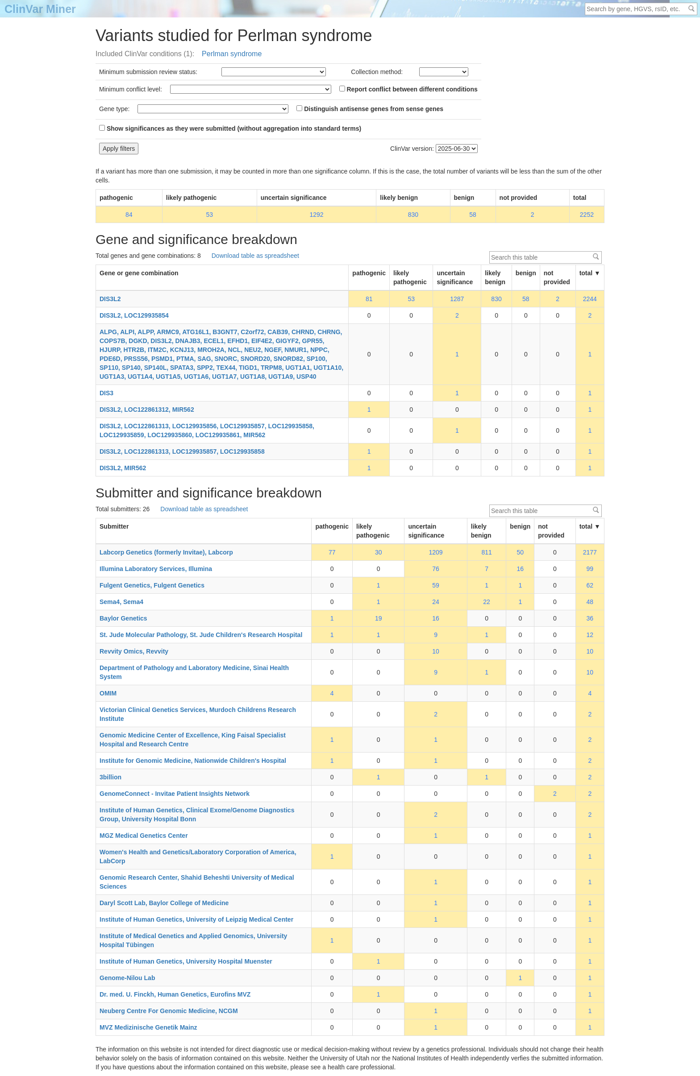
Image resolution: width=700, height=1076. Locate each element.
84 (129, 214)
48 (590, 601)
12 (590, 634)
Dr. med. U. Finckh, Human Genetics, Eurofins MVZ (175, 994)
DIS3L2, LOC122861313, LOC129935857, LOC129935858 (182, 451)
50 (520, 552)
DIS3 (106, 393)
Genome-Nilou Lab (127, 977)
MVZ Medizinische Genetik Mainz (148, 1027)
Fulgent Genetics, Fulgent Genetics (152, 585)
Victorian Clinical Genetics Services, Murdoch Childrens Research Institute (198, 714)
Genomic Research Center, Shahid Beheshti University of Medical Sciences (197, 882)
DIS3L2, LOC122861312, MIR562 (147, 409)
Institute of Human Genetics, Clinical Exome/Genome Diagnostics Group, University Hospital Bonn (197, 815)
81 (369, 298)
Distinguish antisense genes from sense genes (369, 108)
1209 (436, 552)
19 (378, 618)
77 (332, 552)
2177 (590, 552)
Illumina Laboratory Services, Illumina (156, 568)
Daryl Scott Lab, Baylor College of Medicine (164, 902)
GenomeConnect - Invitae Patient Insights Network (175, 793)
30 (378, 552)
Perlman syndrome (232, 54)
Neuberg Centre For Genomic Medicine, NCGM (169, 1010)
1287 (457, 298)
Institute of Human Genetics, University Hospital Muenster (186, 961)
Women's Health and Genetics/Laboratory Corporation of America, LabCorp (198, 856)
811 (486, 552)
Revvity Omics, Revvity (134, 651)
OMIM (108, 693)
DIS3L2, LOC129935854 (134, 315)
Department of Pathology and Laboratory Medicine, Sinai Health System (194, 672)
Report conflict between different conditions (408, 89)
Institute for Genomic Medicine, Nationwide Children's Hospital (193, 760)
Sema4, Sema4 (121, 601)
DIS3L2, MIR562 (123, 468)
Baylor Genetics (123, 618)
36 (590, 618)
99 (590, 568)
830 (413, 214)
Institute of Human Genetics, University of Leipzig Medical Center (196, 919)
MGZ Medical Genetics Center (144, 835)
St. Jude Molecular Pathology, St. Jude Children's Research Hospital (201, 634)
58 (472, 214)
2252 (587, 214)
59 (435, 585)
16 (520, 568)
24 (435, 601)
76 (435, 568)
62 (590, 585)
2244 (590, 298)
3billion (110, 777)
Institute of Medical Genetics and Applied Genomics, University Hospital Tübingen (193, 940)
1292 (316, 214)
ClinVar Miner (40, 9)
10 (435, 651)
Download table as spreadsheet (255, 255)
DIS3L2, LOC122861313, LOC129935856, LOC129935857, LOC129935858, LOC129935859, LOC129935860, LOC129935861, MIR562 (207, 430)
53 (209, 214)
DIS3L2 (110, 298)
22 (486, 601)
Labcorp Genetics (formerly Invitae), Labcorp (166, 552)
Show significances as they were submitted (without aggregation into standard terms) (230, 128)
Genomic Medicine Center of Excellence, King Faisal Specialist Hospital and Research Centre (193, 740)
